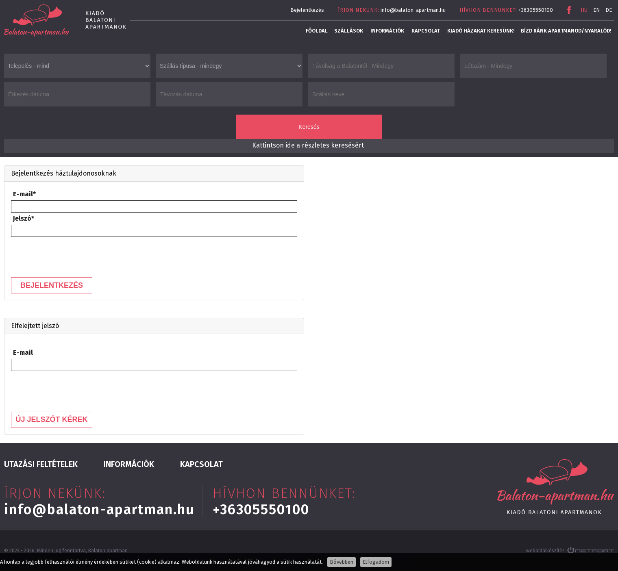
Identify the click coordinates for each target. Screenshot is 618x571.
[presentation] (73, 255)
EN (596, 10)
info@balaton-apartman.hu (413, 10)
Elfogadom (376, 562)
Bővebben (341, 562)
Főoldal (317, 31)
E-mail (23, 352)
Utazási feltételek (41, 464)
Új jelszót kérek (51, 419)
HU (584, 10)
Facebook (569, 10)
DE (608, 10)
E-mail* (24, 194)
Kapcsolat (425, 31)
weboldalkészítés (545, 551)
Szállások (348, 31)
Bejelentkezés (307, 10)
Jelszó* (23, 218)
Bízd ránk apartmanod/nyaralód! (566, 31)
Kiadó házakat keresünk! (480, 31)
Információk (387, 31)
